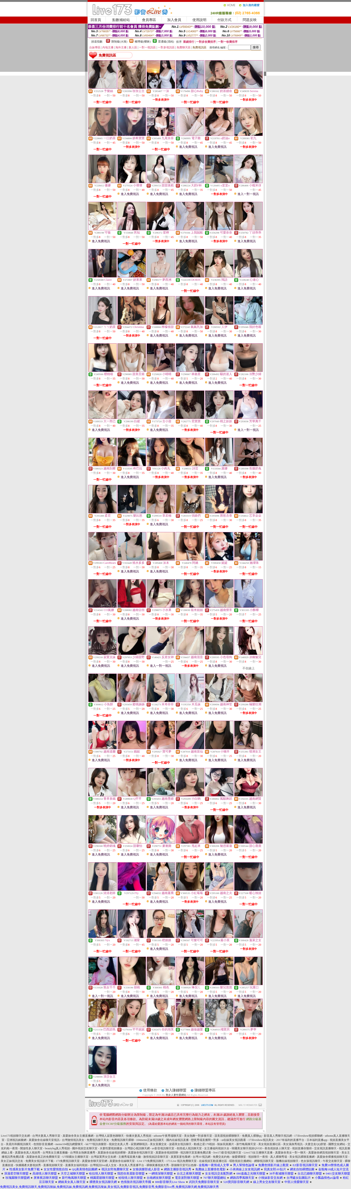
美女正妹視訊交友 (12, 1161)
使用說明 (199, 20)
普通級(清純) (166, 41)
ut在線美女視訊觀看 (233, 1140)
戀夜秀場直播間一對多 (205, 1140)
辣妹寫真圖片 (225, 1144)
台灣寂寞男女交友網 (103, 1156)
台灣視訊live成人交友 (103, 1165)
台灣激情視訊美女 (73, 1140)
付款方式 (224, 20)
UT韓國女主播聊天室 (75, 1156)
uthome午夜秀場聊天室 (168, 1135)
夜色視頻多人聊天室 (277, 1148)
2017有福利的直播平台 (290, 1140)
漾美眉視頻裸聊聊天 (227, 1135)
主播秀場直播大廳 (129, 1156)
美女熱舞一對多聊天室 (198, 1135)
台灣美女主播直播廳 (55, 1152)
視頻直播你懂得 (302, 1148)
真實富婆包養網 (180, 1156)
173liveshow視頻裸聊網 (308, 1135)
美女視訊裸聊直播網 (302, 1156)
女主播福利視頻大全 (216, 1148)
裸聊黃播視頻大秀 (157, 1165)
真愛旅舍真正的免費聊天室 (43, 1156)
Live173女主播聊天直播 (258, 1152)
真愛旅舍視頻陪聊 (167, 1152)
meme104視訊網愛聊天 (69, 1144)
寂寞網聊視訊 (139, 1144)
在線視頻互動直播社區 (213, 1161)
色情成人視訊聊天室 (189, 1148)
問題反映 (250, 20)
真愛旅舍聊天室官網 (94, 1161)
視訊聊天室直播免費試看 (195, 1152)
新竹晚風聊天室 (246, 1144)
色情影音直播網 (43, 1144)
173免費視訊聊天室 (68, 1161)
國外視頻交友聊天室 (84, 1148)
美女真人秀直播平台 (131, 1165)
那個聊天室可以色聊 (183, 1165)
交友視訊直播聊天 (325, 1148)
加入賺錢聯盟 (175, 1090)
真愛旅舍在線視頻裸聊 (112, 1152)
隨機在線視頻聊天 (287, 1161)
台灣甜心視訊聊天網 (137, 1148)
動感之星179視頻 (204, 1144)
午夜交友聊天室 (332, 1161)
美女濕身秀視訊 (293, 1144)
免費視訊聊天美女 (98, 1140)
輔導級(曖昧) (143, 41)
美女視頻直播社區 (269, 1144)
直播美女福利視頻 (76, 1165)
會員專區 (149, 20)
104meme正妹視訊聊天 (150, 1140)
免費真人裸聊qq (252, 1135)
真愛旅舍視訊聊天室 (140, 1152)
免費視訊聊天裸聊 (122, 1140)
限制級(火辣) (119, 41)
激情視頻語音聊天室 (155, 1156)
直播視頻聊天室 (53, 1165)
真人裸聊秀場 (278, 1156)
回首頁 (96, 20)
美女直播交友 (158, 1144)
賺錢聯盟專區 (205, 1090)
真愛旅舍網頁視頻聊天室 (323, 1152)
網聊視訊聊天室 (264, 1161)
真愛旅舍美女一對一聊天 (290, 1152)
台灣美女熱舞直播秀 (82, 1152)
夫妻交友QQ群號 (315, 1144)
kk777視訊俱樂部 (95, 1144)
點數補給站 (121, 20)
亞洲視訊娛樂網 (16, 1140)
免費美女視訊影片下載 (39, 1161)
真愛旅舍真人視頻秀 (27, 1152)
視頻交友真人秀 (118, 1144)
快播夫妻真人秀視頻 (138, 1135)
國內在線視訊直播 (177, 1140)
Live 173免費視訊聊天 (150, 1161)
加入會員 (174, 20)
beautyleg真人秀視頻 (57, 1148)
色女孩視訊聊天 (310, 1161)
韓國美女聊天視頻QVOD (247, 1148)
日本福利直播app (317, 1140)
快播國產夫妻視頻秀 (28, 1165)
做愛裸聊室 (239, 1156)
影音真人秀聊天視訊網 (278, 1135)
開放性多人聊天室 (31, 1148)
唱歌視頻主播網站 (240, 1161)
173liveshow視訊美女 (261, 1140)
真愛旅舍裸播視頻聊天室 (332, 1156)
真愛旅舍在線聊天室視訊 (44, 1140)
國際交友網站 (336, 1144)
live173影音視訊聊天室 (227, 1152)
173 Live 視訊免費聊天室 (181, 1161)
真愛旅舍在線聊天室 (122, 1161)
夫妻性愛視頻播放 (111, 1148)
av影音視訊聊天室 (163, 1148)
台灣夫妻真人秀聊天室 (46, 1135)
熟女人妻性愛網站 (176, 1094)
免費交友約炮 (221, 1156)
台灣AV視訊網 (201, 1156)
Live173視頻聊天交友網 (15, 1135)
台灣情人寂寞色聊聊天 (110, 1135)
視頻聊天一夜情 (258, 1156)
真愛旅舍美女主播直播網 (78, 1135)
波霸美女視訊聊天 (180, 1144)
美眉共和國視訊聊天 (18, 1144)
